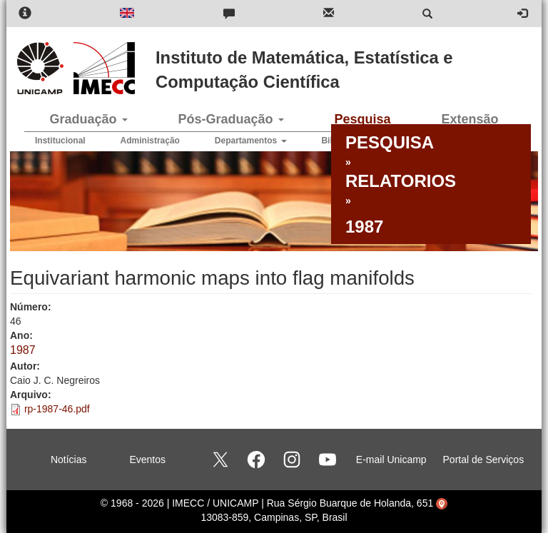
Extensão (469, 119)
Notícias (69, 459)
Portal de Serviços (483, 459)
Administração (150, 141)
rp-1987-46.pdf (57, 409)
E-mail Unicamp (391, 459)
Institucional (60, 141)
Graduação (88, 119)
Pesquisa (362, 119)
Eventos (147, 459)
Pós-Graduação (230, 119)
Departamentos (251, 141)
